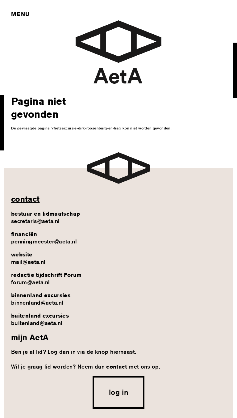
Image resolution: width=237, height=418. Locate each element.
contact (25, 199)
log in (118, 392)
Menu (20, 14)
